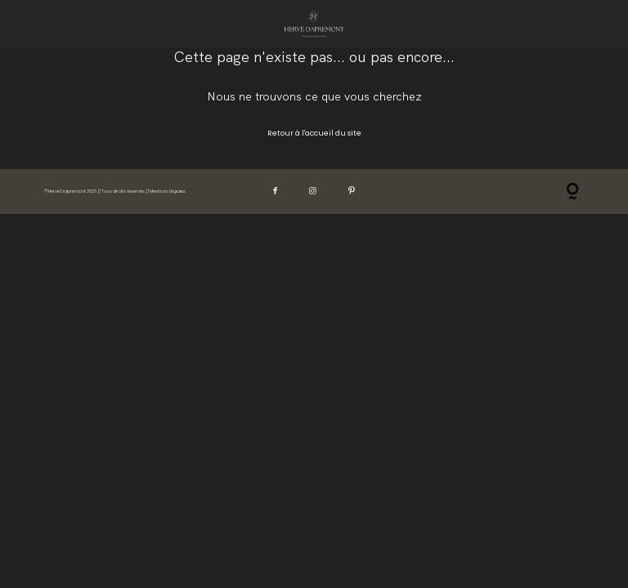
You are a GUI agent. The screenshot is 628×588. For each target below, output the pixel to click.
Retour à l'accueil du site (314, 133)
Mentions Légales (168, 191)
